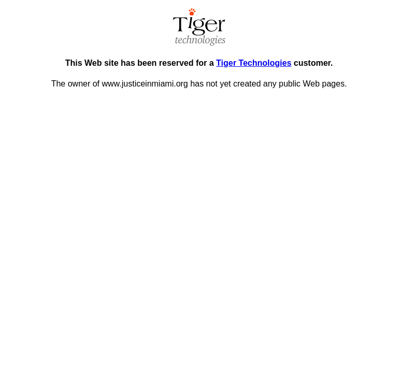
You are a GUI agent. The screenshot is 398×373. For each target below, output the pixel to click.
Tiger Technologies (253, 63)
